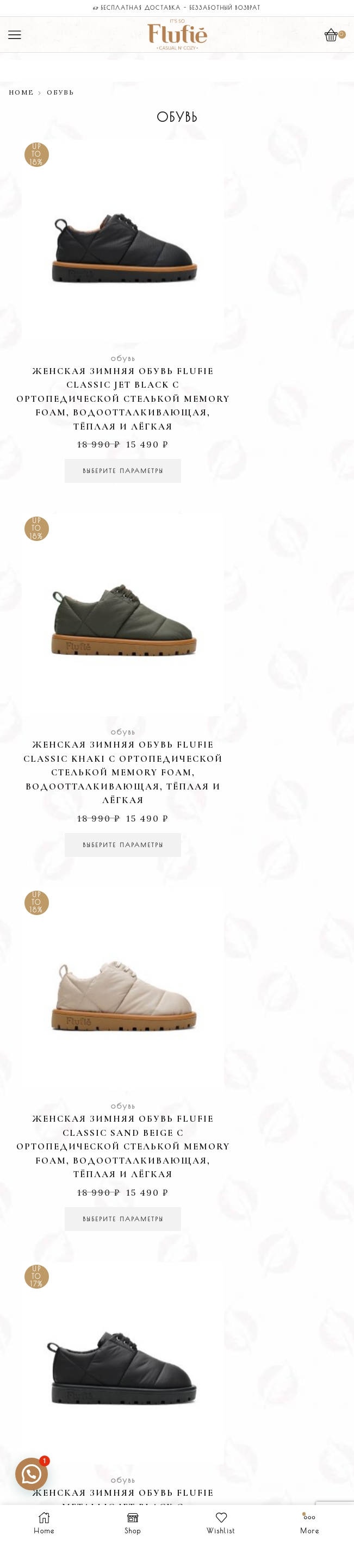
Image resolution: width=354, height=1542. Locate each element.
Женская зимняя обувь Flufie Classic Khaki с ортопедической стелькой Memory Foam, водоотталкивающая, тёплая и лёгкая (263, 342)
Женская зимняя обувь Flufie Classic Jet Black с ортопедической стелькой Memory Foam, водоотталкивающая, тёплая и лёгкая (91, 342)
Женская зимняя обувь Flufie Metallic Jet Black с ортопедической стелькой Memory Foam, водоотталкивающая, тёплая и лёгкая (263, 667)
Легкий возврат (176, 919)
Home (21, 92)
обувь (91, 294)
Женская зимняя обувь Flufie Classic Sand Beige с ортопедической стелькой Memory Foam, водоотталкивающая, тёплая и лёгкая (91, 667)
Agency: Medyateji (220, 1463)
